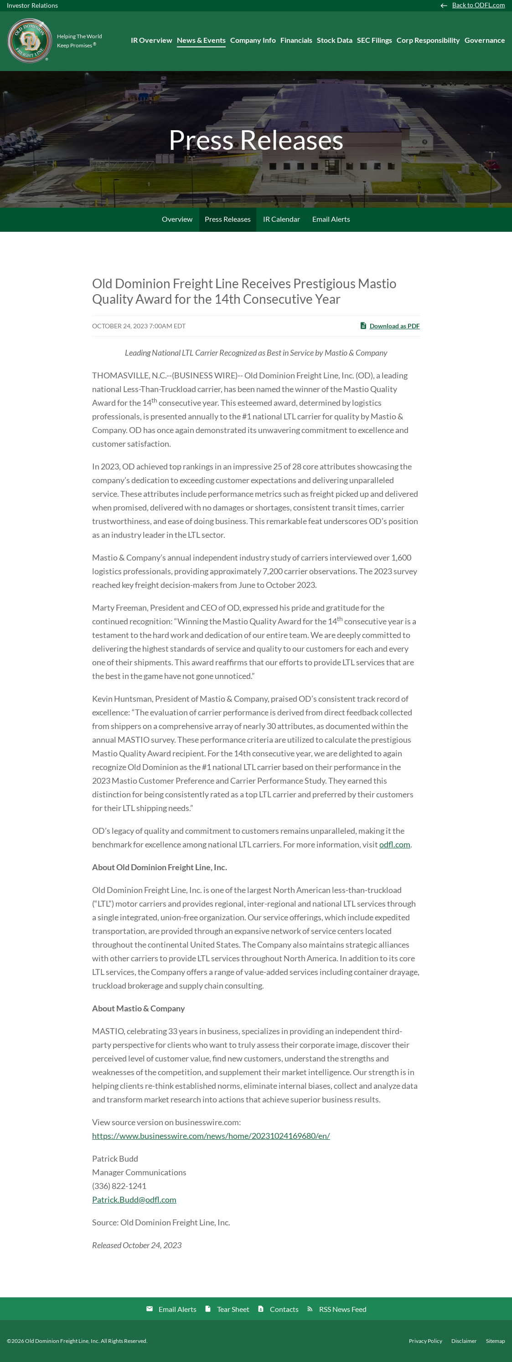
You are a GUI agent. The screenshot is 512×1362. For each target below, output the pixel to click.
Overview (177, 218)
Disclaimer (464, 1341)
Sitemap (495, 1341)
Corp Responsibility (428, 40)
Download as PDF (389, 325)
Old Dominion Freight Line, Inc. (62, 1340)
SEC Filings (374, 40)
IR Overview (151, 40)
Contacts (284, 1309)
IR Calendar (281, 218)
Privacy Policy (425, 1341)
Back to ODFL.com (478, 5)
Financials (296, 40)
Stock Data (334, 40)
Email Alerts (331, 218)
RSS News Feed (343, 1309)
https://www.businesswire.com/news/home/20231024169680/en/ (211, 1136)
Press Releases (228, 218)
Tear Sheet (233, 1309)
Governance (485, 40)
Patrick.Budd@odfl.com (134, 1199)
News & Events (201, 40)
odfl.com (394, 844)
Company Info (253, 40)
